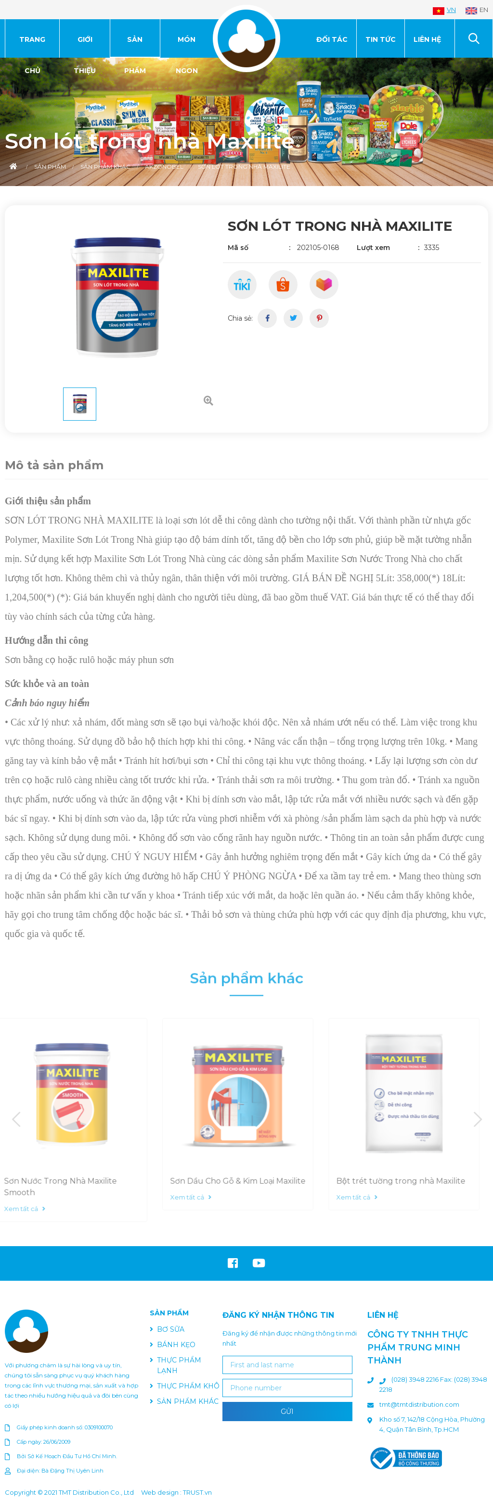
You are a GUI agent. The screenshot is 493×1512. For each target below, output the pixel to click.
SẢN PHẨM (135, 46)
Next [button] (477, 1120)
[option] (246, 122)
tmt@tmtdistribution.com (419, 1404)
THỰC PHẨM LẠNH (179, 1365)
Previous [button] (15, 1120)
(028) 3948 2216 (415, 1379)
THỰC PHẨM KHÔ (188, 1386)
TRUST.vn (197, 1492)
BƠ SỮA (170, 1329)
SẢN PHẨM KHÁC (188, 1401)
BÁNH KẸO (176, 1344)
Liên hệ (427, 39)
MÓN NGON (187, 46)
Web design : (161, 1492)
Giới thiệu (85, 46)
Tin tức (380, 39)
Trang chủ (32, 46)
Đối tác (332, 39)
